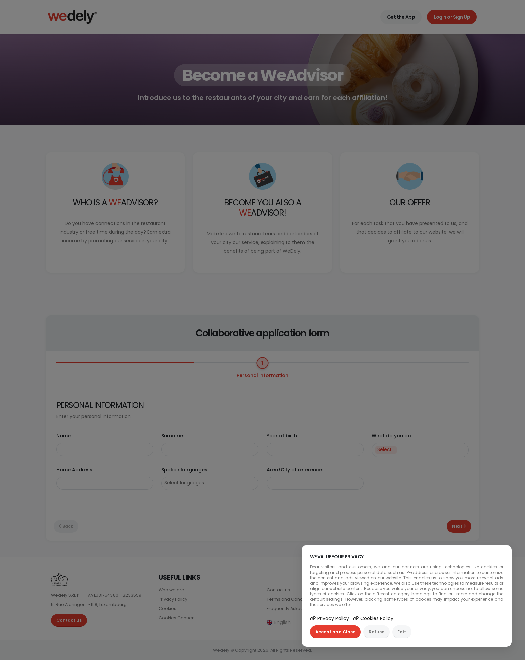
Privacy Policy (329, 618)
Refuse (376, 632)
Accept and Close (335, 632)
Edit (401, 632)
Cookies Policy (373, 618)
